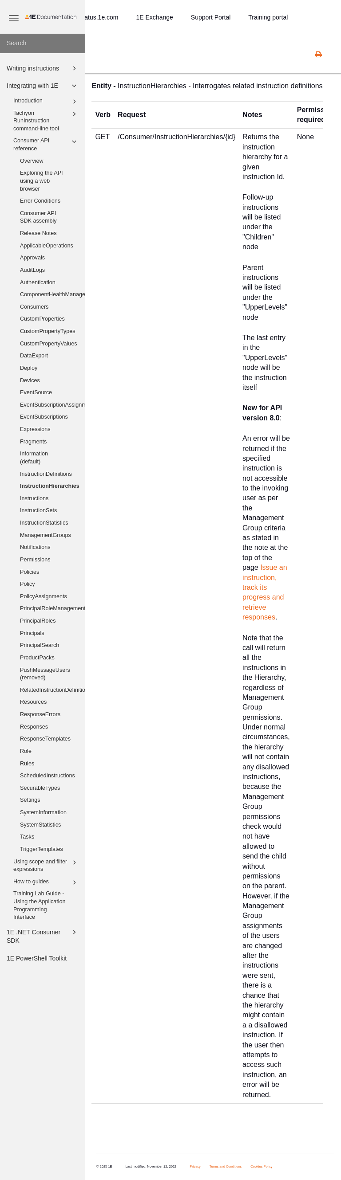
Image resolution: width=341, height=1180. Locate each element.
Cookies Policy (261, 1166)
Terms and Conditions (226, 1166)
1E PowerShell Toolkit (37, 958)
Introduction (46, 101)
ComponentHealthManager (52, 294)
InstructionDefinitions (46, 474)
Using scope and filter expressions (46, 865)
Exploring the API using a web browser (41, 181)
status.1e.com (98, 17)
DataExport (34, 356)
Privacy (195, 1166)
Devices (30, 380)
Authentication (38, 282)
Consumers (34, 307)
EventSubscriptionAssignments (52, 405)
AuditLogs (32, 270)
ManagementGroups (45, 535)
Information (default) (34, 458)
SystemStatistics (40, 825)
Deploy (28, 368)
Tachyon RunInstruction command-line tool (46, 120)
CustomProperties (42, 319)
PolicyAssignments (43, 596)
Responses (34, 727)
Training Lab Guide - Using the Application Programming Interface (39, 905)
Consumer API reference (46, 144)
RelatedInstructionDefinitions (52, 690)
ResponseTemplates (45, 739)
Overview (31, 161)
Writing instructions (43, 68)
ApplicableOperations (46, 246)
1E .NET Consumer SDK (43, 936)
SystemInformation (43, 812)
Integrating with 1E (43, 85)
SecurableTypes (40, 788)
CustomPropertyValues (48, 344)
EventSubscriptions (44, 417)
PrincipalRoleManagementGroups (52, 608)
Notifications (35, 547)
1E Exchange (154, 17)
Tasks (27, 837)
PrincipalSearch (39, 645)
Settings (30, 800)
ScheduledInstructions (47, 775)
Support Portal (211, 17)
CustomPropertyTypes (47, 331)
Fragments (33, 442)
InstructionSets (38, 510)
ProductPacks (37, 658)
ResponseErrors (40, 714)
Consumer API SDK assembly (38, 217)
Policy (27, 584)
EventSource (36, 392)
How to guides (46, 882)
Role (26, 751)
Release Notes (38, 233)
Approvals (32, 258)
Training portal (268, 17)
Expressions (35, 429)
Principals (32, 633)
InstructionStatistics (44, 523)
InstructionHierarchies (49, 486)
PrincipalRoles (38, 621)
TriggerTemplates (41, 849)
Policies (29, 572)
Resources (33, 702)
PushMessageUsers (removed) (45, 674)
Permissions (35, 560)
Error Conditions (40, 201)
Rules (27, 764)
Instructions (34, 498)
